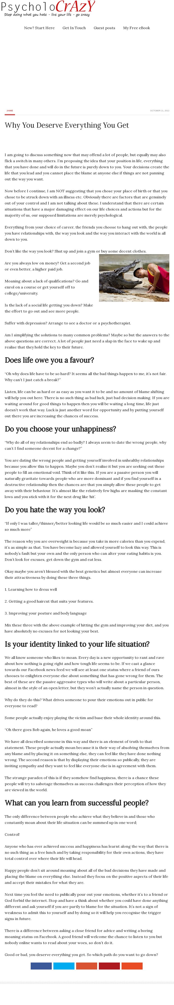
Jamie (10, 110)
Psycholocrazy (41, 11)
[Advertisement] (90, 69)
